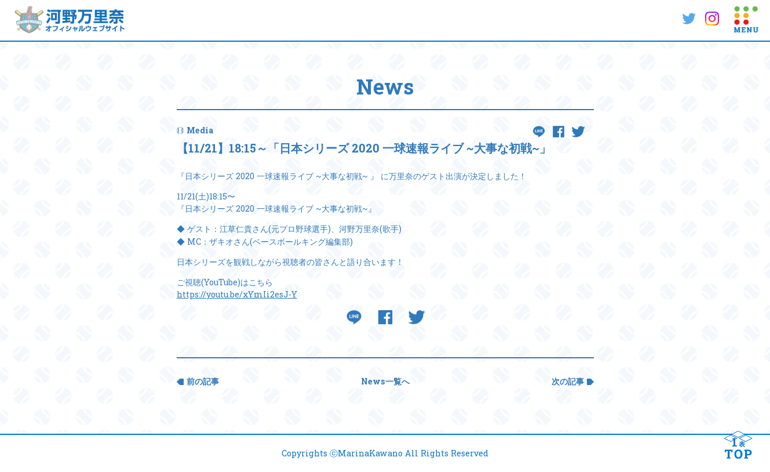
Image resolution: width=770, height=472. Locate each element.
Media (200, 130)
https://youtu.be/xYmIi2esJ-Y (237, 294)
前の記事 (203, 381)
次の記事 (568, 381)
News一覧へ (385, 381)
